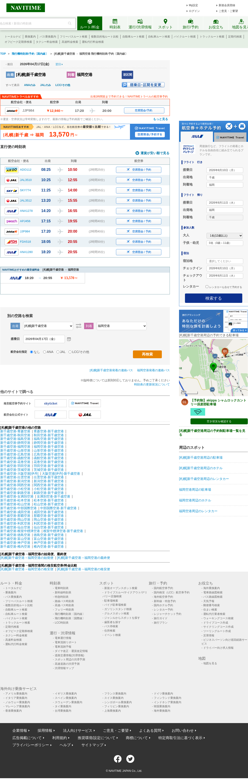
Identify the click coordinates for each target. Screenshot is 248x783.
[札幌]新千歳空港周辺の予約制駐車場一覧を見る (212, 432)
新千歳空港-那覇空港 (15, 515)
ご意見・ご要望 (228, 11)
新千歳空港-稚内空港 (15, 546)
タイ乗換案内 (63, 706)
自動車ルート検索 (133, 36)
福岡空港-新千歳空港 (49, 446)
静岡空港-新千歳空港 (49, 442)
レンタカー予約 (163, 609)
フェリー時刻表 (64, 609)
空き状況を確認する (219, 421)
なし (37, 352)
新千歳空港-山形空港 (15, 450)
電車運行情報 (63, 638)
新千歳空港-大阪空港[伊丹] (19, 473)
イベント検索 (112, 635)
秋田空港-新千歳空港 (49, 435)
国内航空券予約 (163, 588)
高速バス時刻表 (64, 605)
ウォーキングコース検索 (218, 618)
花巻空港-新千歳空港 (49, 462)
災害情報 (208, 635)
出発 (10, 75)
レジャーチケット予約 (167, 614)
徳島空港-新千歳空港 (49, 535)
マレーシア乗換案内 (17, 706)
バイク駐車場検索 (115, 604)
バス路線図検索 (213, 596)
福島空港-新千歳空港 (49, 439)
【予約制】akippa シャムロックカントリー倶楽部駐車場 (218, 402)
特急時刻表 (62, 596)
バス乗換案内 (48, 36)
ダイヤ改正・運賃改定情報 (71, 651)
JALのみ (45, 85)
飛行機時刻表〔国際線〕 (70, 618)
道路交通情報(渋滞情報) (69, 655)
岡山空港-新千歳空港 (49, 519)
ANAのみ (30, 85)
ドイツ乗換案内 (163, 693)
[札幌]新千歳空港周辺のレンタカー (204, 479)
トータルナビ (13, 36)
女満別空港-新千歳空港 (53, 496)
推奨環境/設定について (96, 738)
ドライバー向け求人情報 (218, 647)
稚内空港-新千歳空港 (49, 546)
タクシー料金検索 (47, 41)
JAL (63, 352)
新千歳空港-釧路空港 (15, 493)
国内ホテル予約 (163, 605)
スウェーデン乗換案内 (68, 702)
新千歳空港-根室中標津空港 (20, 531)
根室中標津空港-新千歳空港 (63, 531)
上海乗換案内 (112, 710)
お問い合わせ (183, 730)
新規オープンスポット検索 (120, 588)
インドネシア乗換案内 (167, 702)
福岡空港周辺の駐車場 (195, 489)
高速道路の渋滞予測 (67, 663)
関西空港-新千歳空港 (49, 485)
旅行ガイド (161, 618)
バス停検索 (111, 626)
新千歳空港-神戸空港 (15, 542)
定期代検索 (235, 36)
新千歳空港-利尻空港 (15, 523)
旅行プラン (161, 622)
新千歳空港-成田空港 (15, 512)
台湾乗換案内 (63, 710)
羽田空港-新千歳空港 (49, 466)
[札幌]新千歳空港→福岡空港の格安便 (27, 569)
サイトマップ (92, 745)
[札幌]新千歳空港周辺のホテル (201, 468)
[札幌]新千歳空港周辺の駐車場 (201, 457)
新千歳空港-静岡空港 (15, 442)
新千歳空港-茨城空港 (15, 469)
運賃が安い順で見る (155, 153)
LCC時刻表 (62, 622)
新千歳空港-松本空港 (15, 500)
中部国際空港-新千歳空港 (58, 508)
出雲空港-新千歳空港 (49, 477)
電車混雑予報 (63, 646)
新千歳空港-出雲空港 (15, 477)
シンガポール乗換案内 (118, 702)
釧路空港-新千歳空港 (49, 493)
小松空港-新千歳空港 (49, 489)
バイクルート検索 (185, 36)
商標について (137, 738)
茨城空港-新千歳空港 (49, 469)
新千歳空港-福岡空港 (15, 446)
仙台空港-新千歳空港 (49, 527)
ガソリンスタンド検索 (118, 609)
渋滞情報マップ (64, 668)
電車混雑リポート (66, 642)
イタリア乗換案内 (16, 698)
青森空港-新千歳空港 (49, 431)
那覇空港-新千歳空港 (49, 515)
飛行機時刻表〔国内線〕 (70, 614)
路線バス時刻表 (64, 601)
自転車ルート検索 (159, 36)
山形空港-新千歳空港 (49, 450)
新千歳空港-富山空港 (15, 539)
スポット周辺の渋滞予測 (70, 659)
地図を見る (210, 663)
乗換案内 (30, 36)
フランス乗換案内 (115, 693)
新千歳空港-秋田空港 (15, 435)
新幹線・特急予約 (165, 601)
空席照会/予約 (143, 110)
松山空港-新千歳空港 (49, 504)
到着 (71, 75)
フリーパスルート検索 (73, 36)
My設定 (193, 5)
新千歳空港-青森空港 (15, 431)
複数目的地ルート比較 (104, 36)
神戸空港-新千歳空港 (49, 542)
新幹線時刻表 (63, 592)
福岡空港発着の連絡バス (153, 370)
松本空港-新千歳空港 (49, 500)
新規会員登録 (227, 5)
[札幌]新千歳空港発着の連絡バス (111, 370)
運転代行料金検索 (93, 41)
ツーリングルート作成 (217, 631)
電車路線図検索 (213, 592)
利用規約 (59, 738)
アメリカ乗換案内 (16, 693)
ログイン (194, 11)
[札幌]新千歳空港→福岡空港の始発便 (27, 558)
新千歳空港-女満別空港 (16, 496)
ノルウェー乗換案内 (17, 702)
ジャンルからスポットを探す (122, 617)
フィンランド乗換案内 (167, 698)
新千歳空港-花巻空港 (15, 462)
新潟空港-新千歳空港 (49, 481)
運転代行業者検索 (214, 614)
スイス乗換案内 (114, 698)
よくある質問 (150, 730)
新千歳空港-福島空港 (15, 439)
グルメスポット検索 (116, 613)
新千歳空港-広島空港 (15, 454)
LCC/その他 (62, 85)
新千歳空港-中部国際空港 (18, 508)
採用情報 (45, 730)
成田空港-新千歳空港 (49, 512)
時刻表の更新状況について (152, 384)
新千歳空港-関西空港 (15, 485)
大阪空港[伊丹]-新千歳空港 (61, 473)
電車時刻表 (62, 588)
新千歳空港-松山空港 (15, 504)
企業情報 (19, 730)
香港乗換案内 (13, 710)
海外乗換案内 (211, 588)
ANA (50, 352)
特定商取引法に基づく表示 (180, 738)
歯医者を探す (112, 622)
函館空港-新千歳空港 (49, 458)
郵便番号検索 (211, 605)
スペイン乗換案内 (66, 698)
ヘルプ (65, 745)
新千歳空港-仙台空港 (15, 527)
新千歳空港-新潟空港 (15, 481)
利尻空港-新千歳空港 (49, 523)
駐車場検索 (111, 600)
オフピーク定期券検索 (18, 41)
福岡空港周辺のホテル (195, 500)
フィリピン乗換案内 (116, 706)
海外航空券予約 (163, 596)
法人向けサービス (77, 730)
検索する (213, 298)
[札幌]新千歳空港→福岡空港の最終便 (83, 558)
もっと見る (160, 119)
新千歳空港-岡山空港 (15, 519)
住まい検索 (210, 609)
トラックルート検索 (212, 36)
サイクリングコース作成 (218, 626)
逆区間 (127, 74)
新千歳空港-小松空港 (15, 489)
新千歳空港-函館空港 (15, 458)
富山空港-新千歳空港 (49, 539)
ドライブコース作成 (215, 622)
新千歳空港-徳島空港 (15, 535)
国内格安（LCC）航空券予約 (172, 592)
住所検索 (109, 630)
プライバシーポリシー (30, 745)
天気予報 (208, 601)
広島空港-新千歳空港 (49, 454)
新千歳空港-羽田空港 (15, 466)
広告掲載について (27, 738)
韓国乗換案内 (162, 706)
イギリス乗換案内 (66, 693)
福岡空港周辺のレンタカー (198, 511)
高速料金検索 (70, 41)
